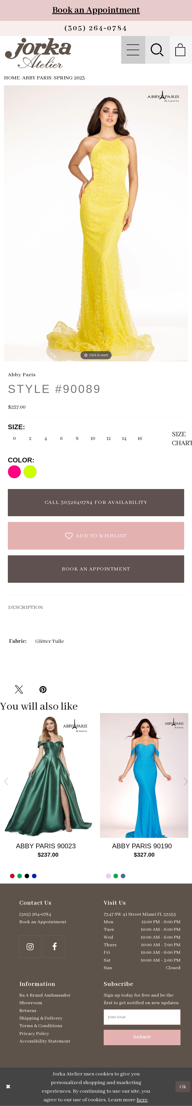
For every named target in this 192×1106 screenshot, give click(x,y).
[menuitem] (133, 50)
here (142, 1099)
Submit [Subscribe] (142, 1037)
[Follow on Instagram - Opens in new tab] (30, 946)
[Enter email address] (142, 1017)
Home (12, 77)
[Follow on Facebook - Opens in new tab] (55, 946)
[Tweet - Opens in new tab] (19, 690)
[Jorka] (38, 53)
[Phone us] (96, 28)
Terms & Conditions (40, 1026)
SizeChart (178, 439)
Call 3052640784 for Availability (96, 502)
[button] (133, 50)
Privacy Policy (34, 1034)
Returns (27, 1011)
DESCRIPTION (25, 607)
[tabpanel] (48, 798)
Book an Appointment (96, 10)
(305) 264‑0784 (35, 914)
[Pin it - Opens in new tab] (43, 690)
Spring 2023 (69, 77)
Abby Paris (36, 77)
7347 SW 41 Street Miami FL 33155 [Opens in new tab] (140, 914)
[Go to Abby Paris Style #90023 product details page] (48, 775)
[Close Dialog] (8, 1087)
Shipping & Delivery (40, 1018)
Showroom (30, 1003)
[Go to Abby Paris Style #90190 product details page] (144, 775)
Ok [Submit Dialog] (182, 1086)
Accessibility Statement (44, 1041)
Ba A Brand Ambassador (45, 995)
